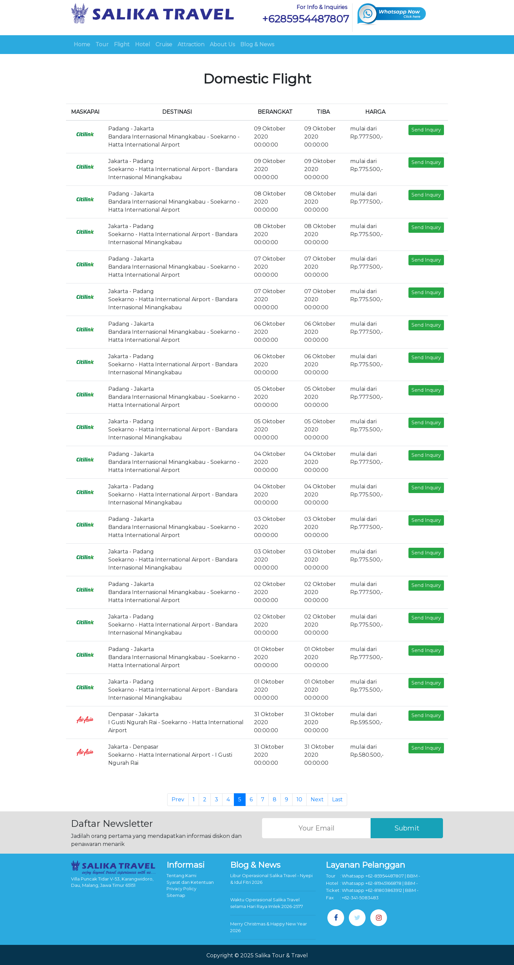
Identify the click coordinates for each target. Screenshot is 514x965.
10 (299, 799)
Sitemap (176, 895)
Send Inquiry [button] (426, 130)
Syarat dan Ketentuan (190, 882)
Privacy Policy (181, 888)
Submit (407, 828)
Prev (178, 799)
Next (317, 799)
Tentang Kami (181, 875)
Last (337, 799)
